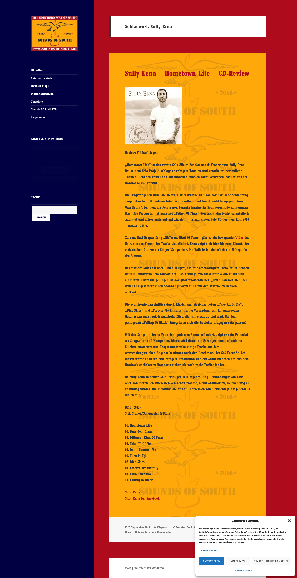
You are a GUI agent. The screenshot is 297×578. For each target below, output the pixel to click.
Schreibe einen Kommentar (154, 532)
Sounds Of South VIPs (44, 109)
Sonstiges (37, 101)
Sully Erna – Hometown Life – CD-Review (187, 73)
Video (239, 237)
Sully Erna (132, 492)
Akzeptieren (211, 561)
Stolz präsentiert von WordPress (144, 568)
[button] (289, 521)
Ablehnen (237, 561)
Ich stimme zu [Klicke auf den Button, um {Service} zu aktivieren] (54, 170)
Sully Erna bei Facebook (142, 498)
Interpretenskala (41, 78)
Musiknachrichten (42, 94)
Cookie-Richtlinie (243, 570)
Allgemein (163, 527)
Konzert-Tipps (40, 86)
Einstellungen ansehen (271, 561)
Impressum (38, 117)
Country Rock (184, 527)
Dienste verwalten (209, 550)
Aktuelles (37, 70)
